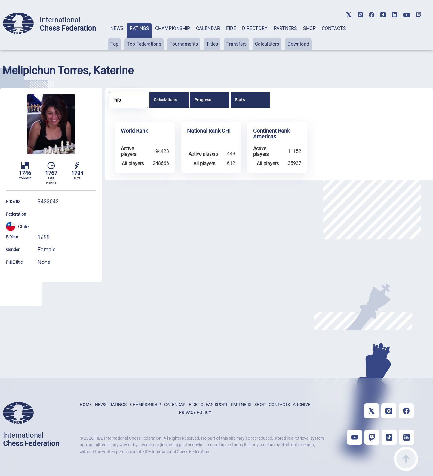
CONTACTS (334, 28)
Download (298, 44)
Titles (212, 44)
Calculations (165, 99)
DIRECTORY (255, 28)
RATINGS (139, 28)
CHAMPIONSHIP (172, 28)
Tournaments (184, 44)
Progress (202, 99)
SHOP (309, 28)
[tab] (117, 36)
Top (114, 44)
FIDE (231, 28)
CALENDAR (208, 28)
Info (117, 100)
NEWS (117, 28)
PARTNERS (285, 28)
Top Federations (144, 44)
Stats (240, 99)
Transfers (236, 44)
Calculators (267, 44)
